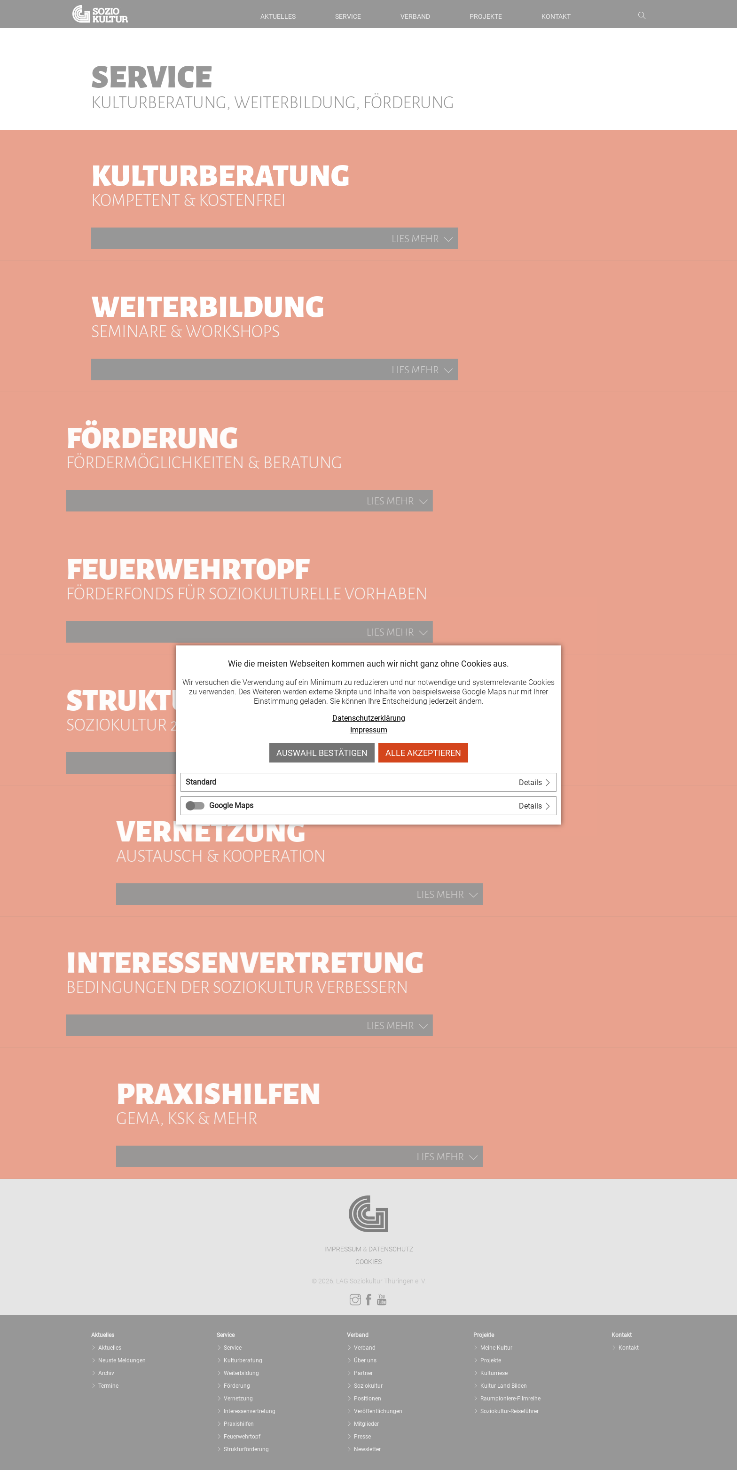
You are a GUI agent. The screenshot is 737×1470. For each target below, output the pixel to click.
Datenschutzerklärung (368, 718)
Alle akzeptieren (423, 753)
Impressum (368, 729)
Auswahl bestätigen (322, 753)
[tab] (368, 782)
